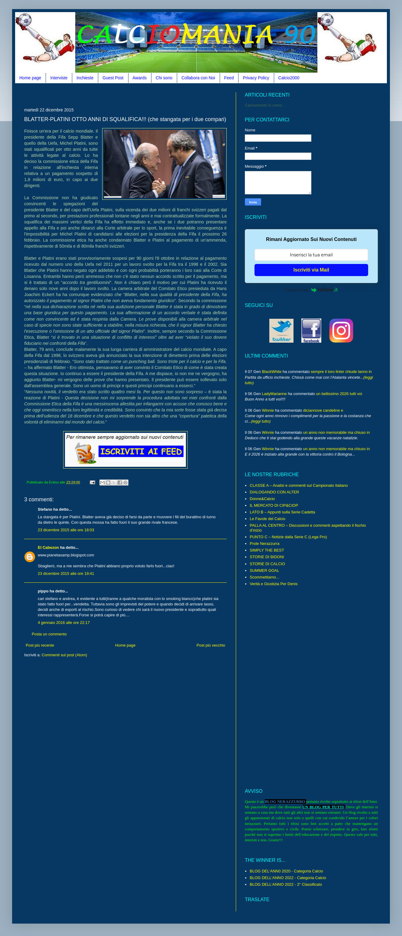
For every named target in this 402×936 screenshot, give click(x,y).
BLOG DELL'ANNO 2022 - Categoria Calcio (288, 877)
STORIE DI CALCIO (267, 564)
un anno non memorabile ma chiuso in (336, 432)
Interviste (58, 77)
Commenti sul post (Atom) (64, 655)
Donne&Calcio (262, 498)
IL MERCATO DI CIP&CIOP (274, 505)
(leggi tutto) (261, 421)
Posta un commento (49, 634)
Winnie (268, 410)
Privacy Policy (256, 77)
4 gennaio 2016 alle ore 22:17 (64, 622)
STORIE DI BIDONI (267, 557)
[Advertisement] (134, 94)
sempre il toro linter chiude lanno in (341, 371)
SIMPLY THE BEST (267, 550)
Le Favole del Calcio (267, 518)
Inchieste (84, 77)
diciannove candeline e (323, 410)
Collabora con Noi (198, 77)
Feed (229, 77)
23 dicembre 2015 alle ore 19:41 (66, 573)
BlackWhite (271, 371)
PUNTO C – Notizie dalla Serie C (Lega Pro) (288, 537)
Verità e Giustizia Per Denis (273, 584)
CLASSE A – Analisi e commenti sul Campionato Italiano (299, 485)
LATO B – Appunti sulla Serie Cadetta (282, 512)
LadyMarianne (274, 393)
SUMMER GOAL (264, 570)
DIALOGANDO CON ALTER (274, 492)
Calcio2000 (289, 77)
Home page (30, 77)
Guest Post (112, 77)
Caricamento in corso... (265, 105)
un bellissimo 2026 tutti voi (339, 393)
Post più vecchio (210, 645)
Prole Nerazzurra (264, 543)
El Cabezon (48, 547)
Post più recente (40, 645)
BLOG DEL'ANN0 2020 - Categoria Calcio (286, 871)
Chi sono (164, 77)
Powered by (311, 289)
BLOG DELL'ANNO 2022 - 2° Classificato (286, 884)
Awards (140, 77)
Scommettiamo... (264, 577)
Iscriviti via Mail (311, 269)
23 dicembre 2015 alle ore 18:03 (66, 530)
